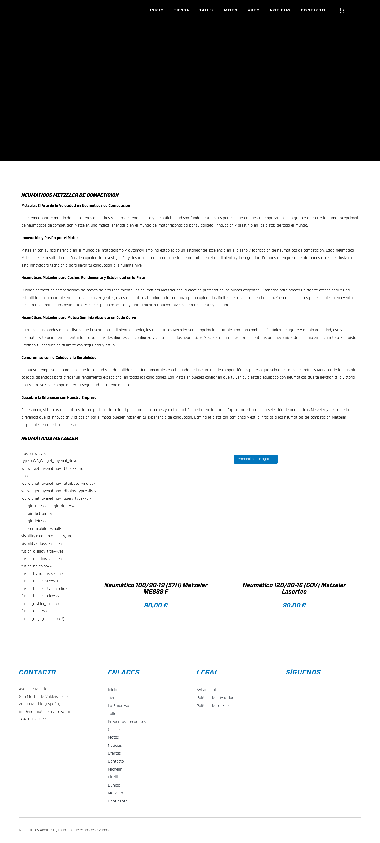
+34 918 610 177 (32, 719)
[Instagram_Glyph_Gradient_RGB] (302, 683)
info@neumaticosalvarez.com (44, 711)
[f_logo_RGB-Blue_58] (289, 683)
